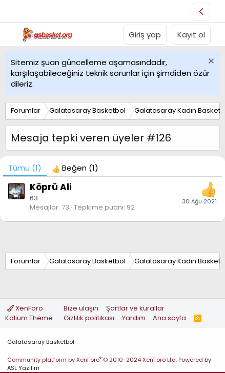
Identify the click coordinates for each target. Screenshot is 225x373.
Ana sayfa (169, 318)
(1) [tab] (25, 167)
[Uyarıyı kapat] (210, 62)
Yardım (134, 318)
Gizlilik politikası (89, 318)
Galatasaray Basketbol (40, 342)
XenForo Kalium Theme (29, 312)
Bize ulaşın (81, 308)
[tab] (75, 167)
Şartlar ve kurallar (135, 308)
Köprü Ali (51, 187)
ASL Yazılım (23, 368)
